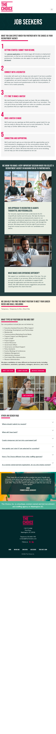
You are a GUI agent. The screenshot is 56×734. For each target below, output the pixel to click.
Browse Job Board (38, 371)
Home (10, 549)
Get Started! (27, 395)
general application (13, 54)
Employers (25, 549)
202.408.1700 (31, 537)
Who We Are (17, 549)
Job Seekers (33, 549)
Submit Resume (22, 371)
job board (7, 60)
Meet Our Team (8, 371)
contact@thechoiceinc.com (28, 539)
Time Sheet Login (43, 549)
